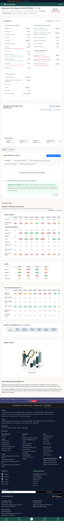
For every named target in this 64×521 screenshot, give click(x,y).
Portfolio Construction (27, 457)
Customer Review (47, 454)
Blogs (23, 436)
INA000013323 (38, 405)
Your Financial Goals (27, 443)
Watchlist (4, 436)
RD (13, 427)
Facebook (5, 476)
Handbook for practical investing (30, 437)
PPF (15, 427)
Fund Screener (17, 421)
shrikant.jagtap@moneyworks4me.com (13, 504)
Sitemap (24, 459)
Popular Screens (20, 412)
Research (11, 149)
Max (59, 109)
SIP (2, 427)
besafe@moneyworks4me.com (40, 474)
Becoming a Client (47, 447)
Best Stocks (13, 412)
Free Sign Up (49, 491)
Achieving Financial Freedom (29, 451)
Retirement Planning (27, 445)
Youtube (5, 479)
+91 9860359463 (37, 476)
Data (4, 149)
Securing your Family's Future (29, 447)
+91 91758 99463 (11, 515)
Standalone (49, 21)
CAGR (18, 427)
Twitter (5, 484)
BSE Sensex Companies (38, 414)
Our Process (36, 481)
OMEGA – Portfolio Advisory (49, 460)
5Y (54, 109)
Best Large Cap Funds (7, 423)
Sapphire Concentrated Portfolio (50, 464)
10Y (56, 109)
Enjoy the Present (26, 449)
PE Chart (52, 106)
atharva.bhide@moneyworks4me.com (13, 513)
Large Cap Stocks (14, 416)
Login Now (33, 401)
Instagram (5, 481)
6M (47, 109)
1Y (49, 109)
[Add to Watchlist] (36, 8)
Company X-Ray (47, 437)
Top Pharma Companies (24, 416)
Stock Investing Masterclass (29, 439)
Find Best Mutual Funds (7, 421)
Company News (29, 412)
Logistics (14, 13)
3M (44, 109)
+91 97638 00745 (11, 506)
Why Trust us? (46, 453)
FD (5, 427)
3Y (51, 109)
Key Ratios (58, 106)
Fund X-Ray (46, 439)
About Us (35, 483)
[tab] (8, 160)
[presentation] (60, 141)
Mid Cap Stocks (5, 416)
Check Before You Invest (53, 155)
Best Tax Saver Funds (27, 423)
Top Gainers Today (6, 414)
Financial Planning (26, 455)
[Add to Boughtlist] (39, 8)
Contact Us (35, 485)
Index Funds (36, 423)
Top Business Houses (39, 412)
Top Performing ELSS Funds (8, 459)
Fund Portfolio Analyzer (26, 421)
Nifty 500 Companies (27, 414)
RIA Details (47, 405)
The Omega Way (47, 449)
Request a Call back (37, 477)
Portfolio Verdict (47, 443)
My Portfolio (46, 441)
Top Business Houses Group (8, 446)
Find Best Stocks (6, 442)
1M (42, 109)
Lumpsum (9, 427)
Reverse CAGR (24, 427)
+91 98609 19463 (42, 506)
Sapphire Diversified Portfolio (50, 462)
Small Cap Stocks (49, 414)
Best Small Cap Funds (39, 421)
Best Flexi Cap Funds (49, 421)
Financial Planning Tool (48, 436)
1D (40, 109)
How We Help (25, 453)
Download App (25, 1)
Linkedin (5, 474)
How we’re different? (48, 451)
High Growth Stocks (49, 412)
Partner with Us (36, 479)
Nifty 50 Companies (16, 414)
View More (56, 194)
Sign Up (61, 4)
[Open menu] (2, 4)
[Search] (31, 519)
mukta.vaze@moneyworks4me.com (44, 504)
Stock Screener (5, 412)
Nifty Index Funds (17, 423)
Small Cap (20, 13)
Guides (24, 441)
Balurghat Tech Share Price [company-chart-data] (30, 13)
